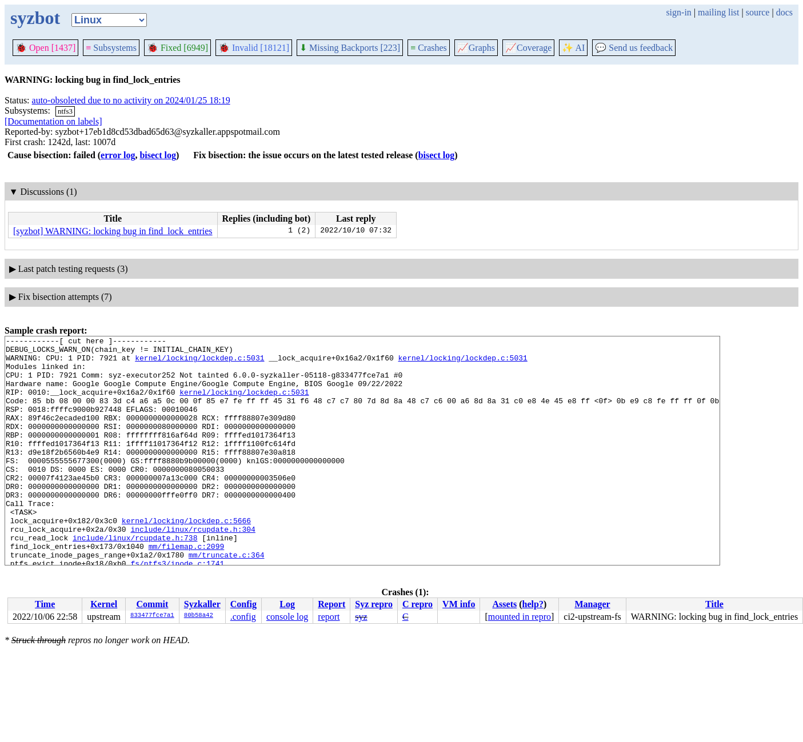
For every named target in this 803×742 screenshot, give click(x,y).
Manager (592, 604)
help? (533, 604)
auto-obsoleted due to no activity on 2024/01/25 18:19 (131, 100)
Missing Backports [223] (349, 48)
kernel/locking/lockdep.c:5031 (199, 363)
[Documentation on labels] (53, 121)
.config (243, 616)
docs (784, 12)
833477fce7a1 (152, 616)
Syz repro (374, 604)
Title (714, 604)
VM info (458, 604)
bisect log (157, 155)
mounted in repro (519, 616)
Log (287, 604)
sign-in (678, 12)
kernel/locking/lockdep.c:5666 (186, 558)
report (328, 616)
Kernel (103, 604)
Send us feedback (634, 48)
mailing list (718, 12)
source (758, 12)
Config (243, 604)
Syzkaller (202, 604)
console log (287, 616)
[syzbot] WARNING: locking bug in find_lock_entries (113, 231)
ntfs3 (65, 111)
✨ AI (573, 48)
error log (118, 155)
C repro (417, 604)
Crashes (428, 48)
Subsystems (111, 48)
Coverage (528, 48)
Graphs (476, 48)
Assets (505, 604)
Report (331, 604)
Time (45, 604)
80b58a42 (198, 616)
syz (361, 616)
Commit (152, 604)
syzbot (35, 17)
